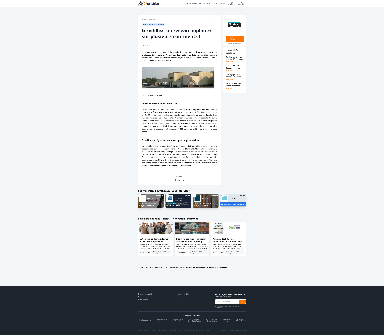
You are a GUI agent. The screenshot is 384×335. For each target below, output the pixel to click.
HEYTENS (205, 198)
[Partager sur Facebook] (175, 180)
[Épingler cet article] (215, 19)
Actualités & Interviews (154, 267)
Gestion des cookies (176, 330)
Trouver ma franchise (145, 294)
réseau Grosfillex (152, 52)
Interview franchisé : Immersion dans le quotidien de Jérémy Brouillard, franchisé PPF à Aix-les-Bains (192, 243)
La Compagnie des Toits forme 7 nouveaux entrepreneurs (155, 240)
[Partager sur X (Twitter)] (183, 180)
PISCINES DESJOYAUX (179, 199)
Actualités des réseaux (174, 267)
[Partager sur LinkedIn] (179, 180)
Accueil (140, 267)
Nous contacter (189, 330)
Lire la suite (230, 62)
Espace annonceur (183, 297)
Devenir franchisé (183, 294)
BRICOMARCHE (152, 198)
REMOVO (233, 198)
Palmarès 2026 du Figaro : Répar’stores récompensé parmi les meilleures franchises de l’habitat (227, 243)
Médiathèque (143, 300)
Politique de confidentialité (159, 330)
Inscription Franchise (202, 330)
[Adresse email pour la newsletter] (227, 302)
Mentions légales (143, 330)
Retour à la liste (148, 19)
